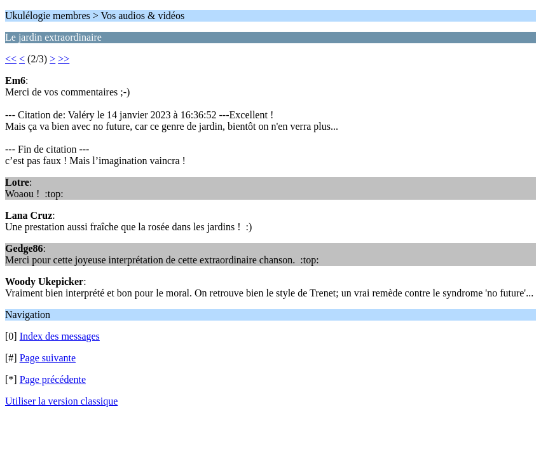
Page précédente (53, 379)
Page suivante (48, 357)
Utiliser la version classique (61, 401)
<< (11, 58)
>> (63, 58)
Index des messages (60, 336)
